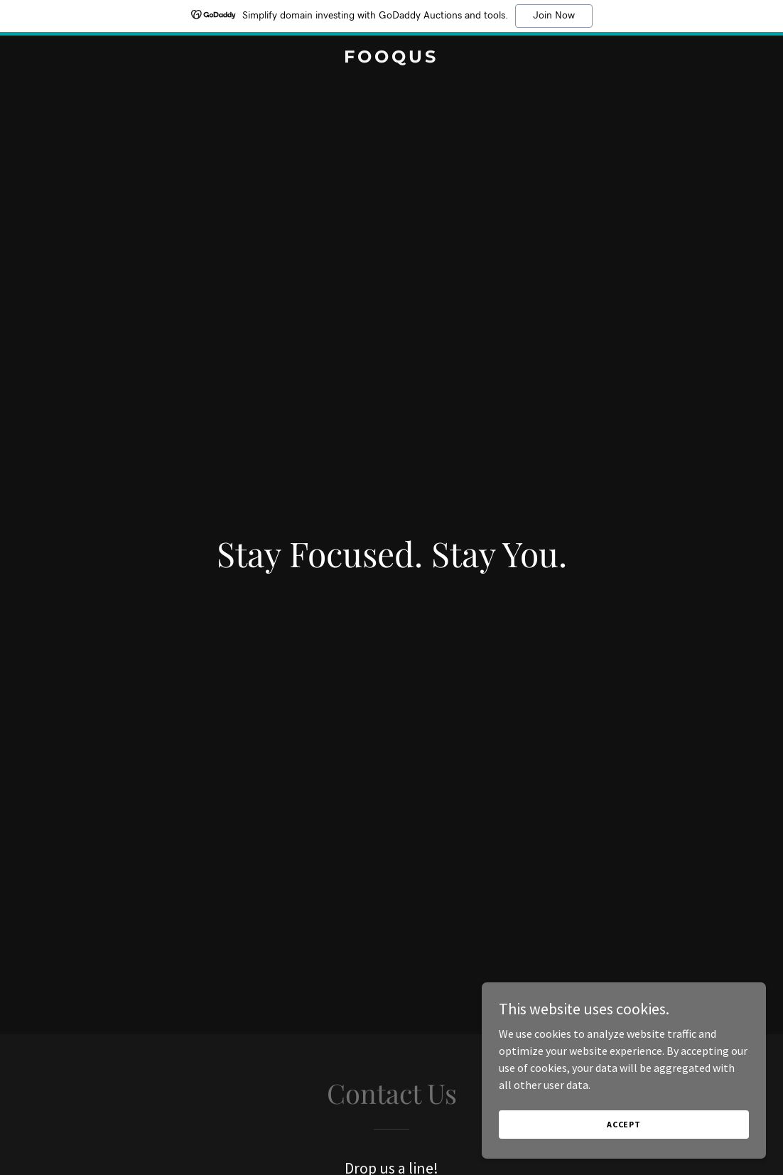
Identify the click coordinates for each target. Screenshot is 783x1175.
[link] (391, 58)
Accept (624, 1153)
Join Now (554, 16)
